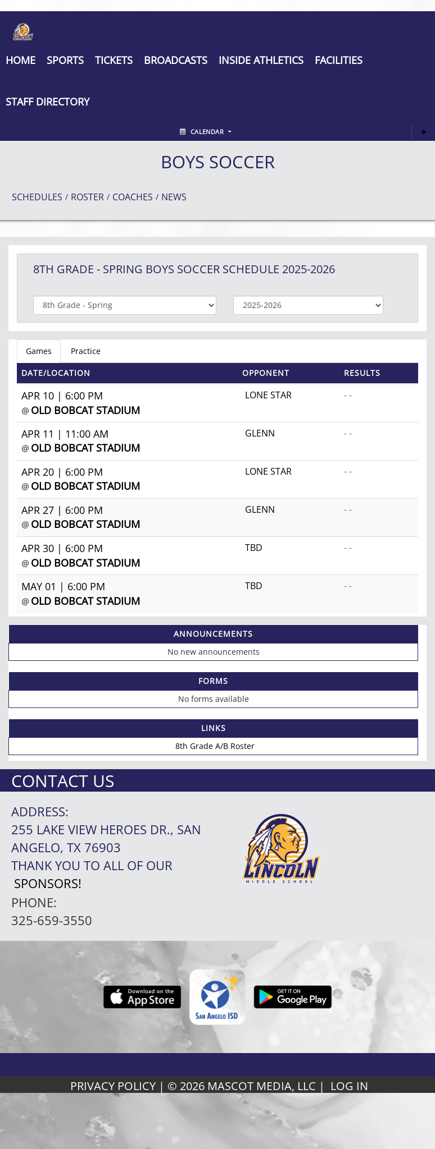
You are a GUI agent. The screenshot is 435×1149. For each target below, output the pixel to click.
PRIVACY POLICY (113, 1085)
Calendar (205, 131)
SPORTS (65, 60)
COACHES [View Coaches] (132, 197)
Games (39, 351)
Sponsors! (47, 883)
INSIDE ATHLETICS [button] (261, 60)
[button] (113, 60)
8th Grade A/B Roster (215, 746)
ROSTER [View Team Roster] (87, 197)
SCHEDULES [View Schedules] (37, 197)
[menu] (20, 60)
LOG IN (349, 1085)
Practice (86, 351)
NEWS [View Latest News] (174, 197)
